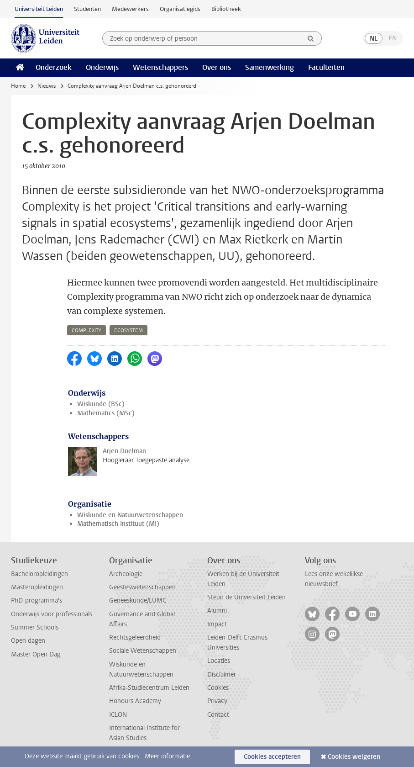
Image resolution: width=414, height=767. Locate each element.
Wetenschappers (160, 67)
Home (18, 86)
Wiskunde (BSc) (101, 404)
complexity (86, 330)
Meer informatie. (168, 756)
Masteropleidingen (37, 587)
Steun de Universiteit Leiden (246, 597)
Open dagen (28, 640)
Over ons (216, 67)
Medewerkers (130, 9)
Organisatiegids (180, 9)
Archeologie (125, 574)
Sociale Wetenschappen (142, 650)
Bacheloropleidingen (39, 574)
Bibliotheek (226, 9)
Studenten (87, 9)
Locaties (218, 660)
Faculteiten (326, 67)
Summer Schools (34, 627)
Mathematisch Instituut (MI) (118, 523)
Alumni (217, 610)
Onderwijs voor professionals (51, 614)
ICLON (118, 714)
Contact (218, 714)
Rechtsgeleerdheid (135, 637)
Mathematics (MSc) (106, 413)
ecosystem (128, 330)
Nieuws (46, 86)
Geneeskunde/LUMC (137, 600)
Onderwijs (102, 67)
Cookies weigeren (354, 756)
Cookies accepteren (272, 756)
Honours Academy (135, 701)
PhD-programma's (36, 600)
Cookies (218, 687)
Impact (217, 624)
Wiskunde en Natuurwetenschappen (130, 515)
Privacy (217, 701)
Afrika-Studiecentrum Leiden (149, 687)
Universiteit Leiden (39, 9)
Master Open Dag (36, 654)
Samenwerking (269, 67)
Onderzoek (54, 67)
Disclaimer (221, 674)
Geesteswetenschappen (142, 587)
